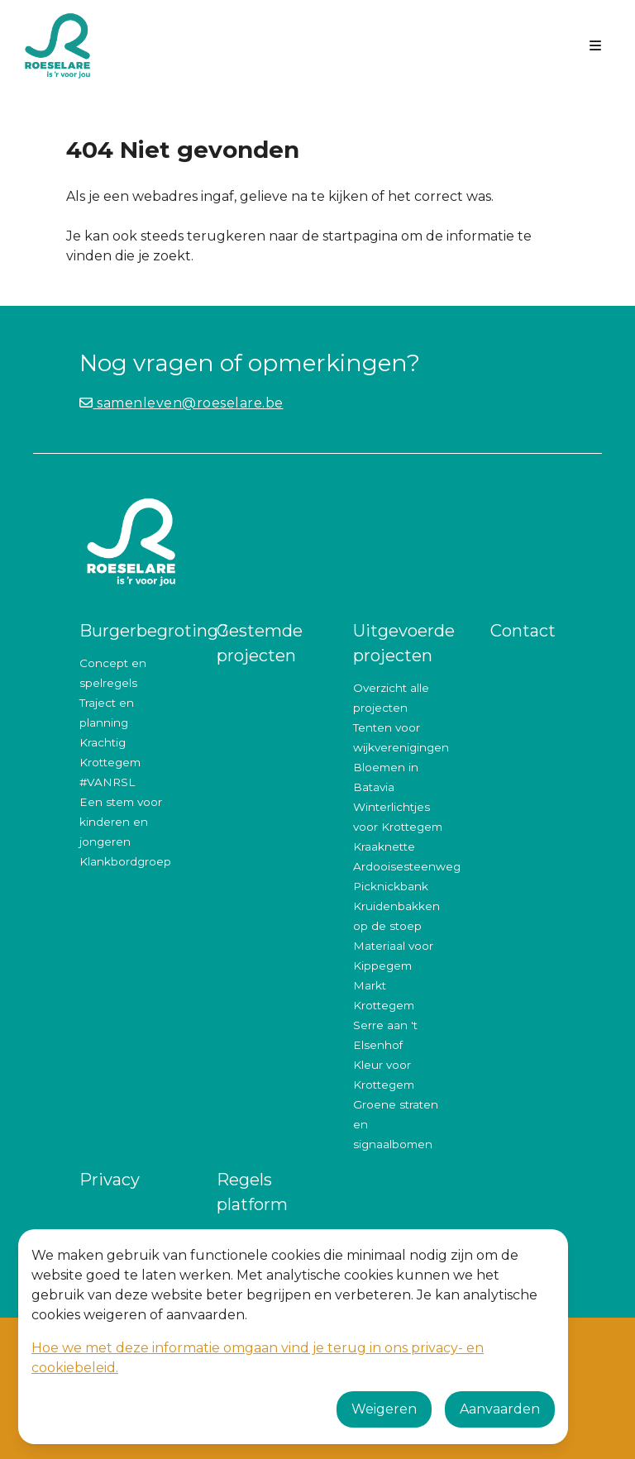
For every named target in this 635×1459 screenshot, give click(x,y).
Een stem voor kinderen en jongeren (120, 821)
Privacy (109, 1180)
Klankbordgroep (125, 861)
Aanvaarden (500, 1409)
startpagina (360, 236)
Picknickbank (390, 886)
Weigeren (384, 1409)
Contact (523, 631)
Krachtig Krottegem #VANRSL (110, 762)
